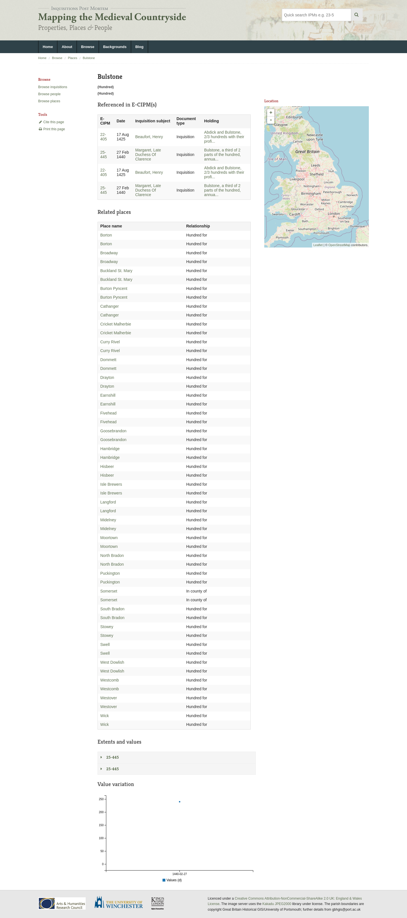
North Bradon (112, 555)
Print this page (51, 129)
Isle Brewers (111, 484)
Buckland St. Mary (116, 270)
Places (72, 58)
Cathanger (109, 306)
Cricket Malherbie (115, 324)
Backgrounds (115, 47)
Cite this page (51, 122)
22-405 (103, 136)
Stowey (106, 626)
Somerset (108, 591)
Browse (87, 47)
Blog (139, 47)
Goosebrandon (113, 431)
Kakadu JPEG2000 (276, 904)
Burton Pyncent (113, 288)
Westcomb (109, 680)
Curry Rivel (110, 342)
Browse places (49, 101)
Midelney (108, 520)
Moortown (109, 537)
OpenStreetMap (339, 245)
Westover (108, 698)
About (67, 47)
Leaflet (318, 245)
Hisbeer (107, 466)
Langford (108, 502)
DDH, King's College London (158, 903)
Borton (106, 235)
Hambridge (110, 448)
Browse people (49, 94)
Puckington (110, 573)
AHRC (62, 903)
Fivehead (108, 413)
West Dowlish (112, 662)
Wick (104, 715)
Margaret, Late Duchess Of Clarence (148, 154)
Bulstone (89, 58)
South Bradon (112, 609)
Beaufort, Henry (149, 136)
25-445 (103, 154)
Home (48, 47)
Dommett (108, 359)
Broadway (109, 253)
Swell (105, 644)
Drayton (107, 377)
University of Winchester (121, 903)
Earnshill (108, 395)
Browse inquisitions (52, 87)
